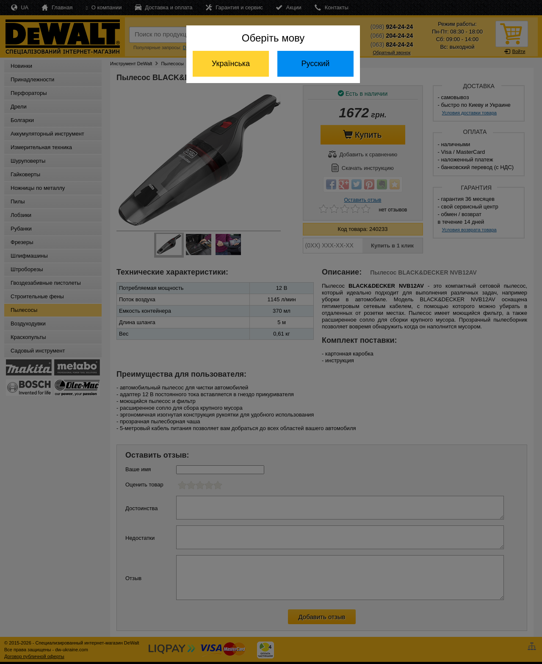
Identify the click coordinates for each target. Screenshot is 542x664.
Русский (315, 63)
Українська (231, 63)
